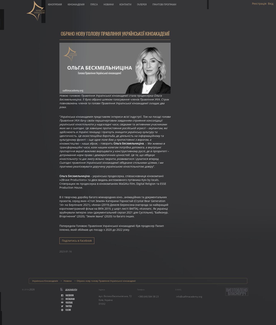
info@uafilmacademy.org (189, 296)
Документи (71, 289)
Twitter (66, 306)
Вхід (270, 3)
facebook (67, 295)
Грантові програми (164, 4)
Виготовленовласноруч (236, 291)
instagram (68, 299)
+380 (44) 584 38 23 (148, 296)
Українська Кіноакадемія (45, 280)
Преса (94, 4)
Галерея (142, 4)
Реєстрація (259, 3)
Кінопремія (55, 4)
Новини (109, 4)
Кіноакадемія (76, 4)
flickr (66, 310)
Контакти (125, 4)
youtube (67, 303)
